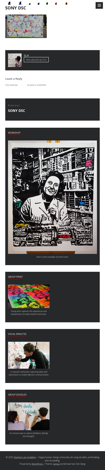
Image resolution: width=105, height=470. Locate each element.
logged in (22, 84)
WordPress (37, 463)
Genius (56, 463)
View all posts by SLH (36, 59)
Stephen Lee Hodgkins (25, 457)
